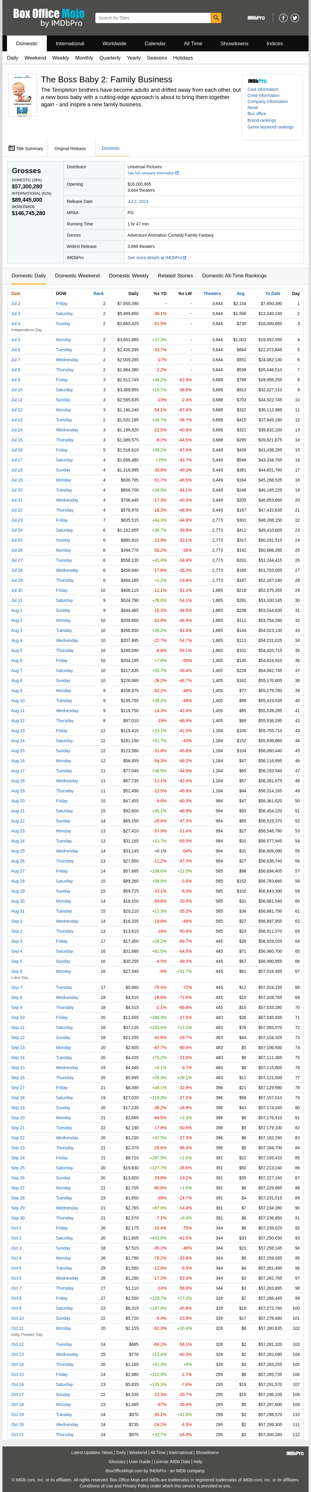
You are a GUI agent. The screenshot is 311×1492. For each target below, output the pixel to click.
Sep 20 (18, 1117)
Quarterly (110, 58)
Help (197, 1461)
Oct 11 (17, 1328)
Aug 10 (18, 700)
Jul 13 (16, 419)
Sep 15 (18, 1067)
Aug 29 (18, 891)
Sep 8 (16, 997)
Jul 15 (16, 439)
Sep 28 (18, 1197)
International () (31, 193)
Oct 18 (17, 1404)
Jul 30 (16, 590)
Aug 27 (18, 871)
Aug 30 (18, 901)
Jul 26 (16, 550)
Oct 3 (16, 1248)
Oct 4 (16, 1258)
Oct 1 (16, 1228)
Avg (240, 293)
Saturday (64, 313)
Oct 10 (17, 1318)
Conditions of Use (96, 1485)
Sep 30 (18, 1218)
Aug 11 (18, 710)
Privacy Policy (136, 1485)
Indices (275, 43)
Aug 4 (16, 640)
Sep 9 (16, 1007)
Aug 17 (18, 770)
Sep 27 (18, 1187)
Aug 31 (18, 911)
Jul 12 (16, 409)
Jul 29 (16, 580)
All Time (193, 43)
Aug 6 (16, 660)
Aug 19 (18, 790)
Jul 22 (16, 510)
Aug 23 (18, 830)
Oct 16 (17, 1384)
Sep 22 (18, 1137)
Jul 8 (15, 369)
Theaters (212, 293)
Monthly (84, 58)
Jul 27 (16, 560)
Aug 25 (18, 851)
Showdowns (234, 43)
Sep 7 (16, 987)
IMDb (181, 1470)
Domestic (27, 43)
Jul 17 (16, 460)
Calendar (155, 43)
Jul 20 (16, 490)
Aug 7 (16, 670)
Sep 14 (18, 1057)
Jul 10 (16, 389)
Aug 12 (18, 720)
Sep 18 (18, 1097)
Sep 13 (18, 1047)
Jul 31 (16, 600)
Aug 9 (16, 690)
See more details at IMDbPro (157, 257)
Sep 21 (18, 1127)
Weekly (60, 58)
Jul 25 (16, 540)
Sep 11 (18, 1027)
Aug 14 (18, 740)
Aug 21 (18, 810)
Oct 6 (16, 1278)
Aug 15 (18, 750)
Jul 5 (15, 339)
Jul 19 (16, 480)
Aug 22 (18, 820)
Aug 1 (16, 610)
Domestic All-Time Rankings (234, 276)
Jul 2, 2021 (138, 201)
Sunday (63, 323)
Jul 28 (16, 570)
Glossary (117, 1461)
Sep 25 (18, 1167)
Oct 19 (17, 1414)
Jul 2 (15, 303)
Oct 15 (17, 1374)
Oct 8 (16, 1298)
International (70, 43)
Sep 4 (16, 951)
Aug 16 (18, 760)
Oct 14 (17, 1364)
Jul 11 (16, 399)
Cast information (263, 89)
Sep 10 (18, 1017)
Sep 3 (16, 941)
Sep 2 (16, 931)
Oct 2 (16, 1238)
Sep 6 (16, 971)
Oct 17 (17, 1394)
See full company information (153, 173)
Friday (62, 303)
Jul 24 (16, 530)
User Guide (140, 1461)
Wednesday (67, 359)
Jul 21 (16, 500)
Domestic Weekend (77, 276)
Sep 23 (18, 1147)
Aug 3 (16, 630)
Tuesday (64, 349)
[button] (265, 120)
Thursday (64, 369)
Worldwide (114, 43)
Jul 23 (16, 520)
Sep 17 (18, 1087)
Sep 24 (18, 1157)
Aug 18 (18, 780)
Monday (63, 339)
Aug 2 (16, 620)
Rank (99, 293)
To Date (272, 293)
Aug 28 (18, 881)
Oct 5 (16, 1268)
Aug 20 (18, 800)
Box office (257, 113)
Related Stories (175, 276)
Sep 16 (18, 1077)
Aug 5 (16, 650)
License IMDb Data (172, 1461)
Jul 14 (16, 429)
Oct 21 (17, 1434)
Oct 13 (17, 1354)
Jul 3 (15, 313)
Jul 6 (15, 349)
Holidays (183, 58)
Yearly (134, 58)
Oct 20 (17, 1424)
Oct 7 (16, 1288)
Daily (13, 58)
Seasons (157, 58)
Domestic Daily (29, 276)
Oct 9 (16, 1308)
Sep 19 (18, 1107)
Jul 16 (16, 450)
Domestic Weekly (129, 276)
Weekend (35, 58)
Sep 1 (16, 921)
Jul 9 (15, 379)
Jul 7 (15, 359)
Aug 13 (18, 730)
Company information (268, 101)
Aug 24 (18, 841)
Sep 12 (18, 1037)
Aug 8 (16, 680)
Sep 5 (16, 961)
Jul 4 (15, 323)
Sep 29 (18, 1208)
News (253, 107)
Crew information (264, 95)
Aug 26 (18, 861)
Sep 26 (18, 1177)
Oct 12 (17, 1344)
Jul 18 (16, 470)
